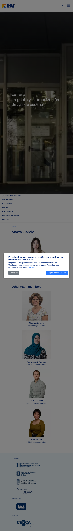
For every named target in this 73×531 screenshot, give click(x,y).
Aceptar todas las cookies (56, 273)
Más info (31, 268)
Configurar (14, 273)
